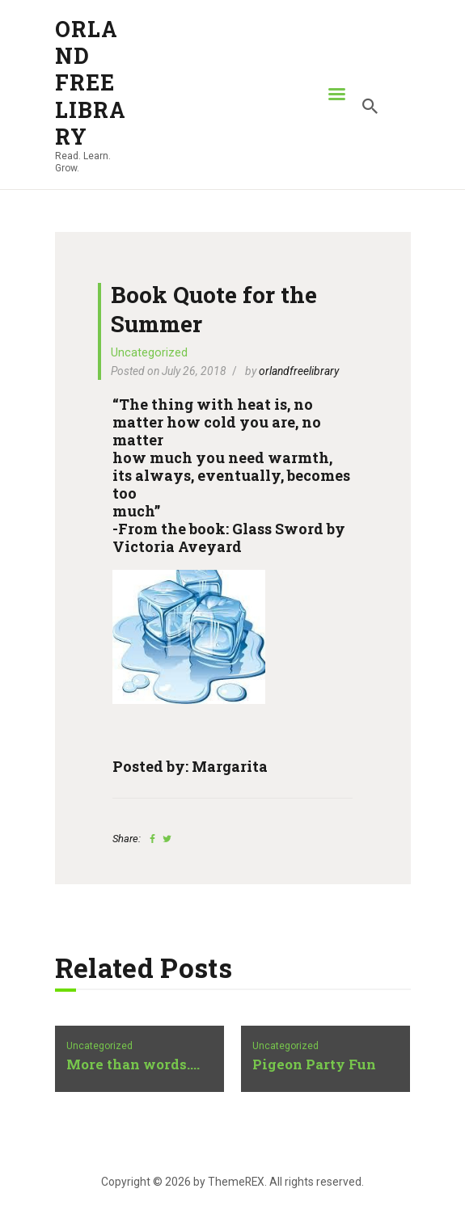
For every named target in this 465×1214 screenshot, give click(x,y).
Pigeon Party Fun (314, 1064)
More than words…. (133, 1064)
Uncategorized (149, 352)
